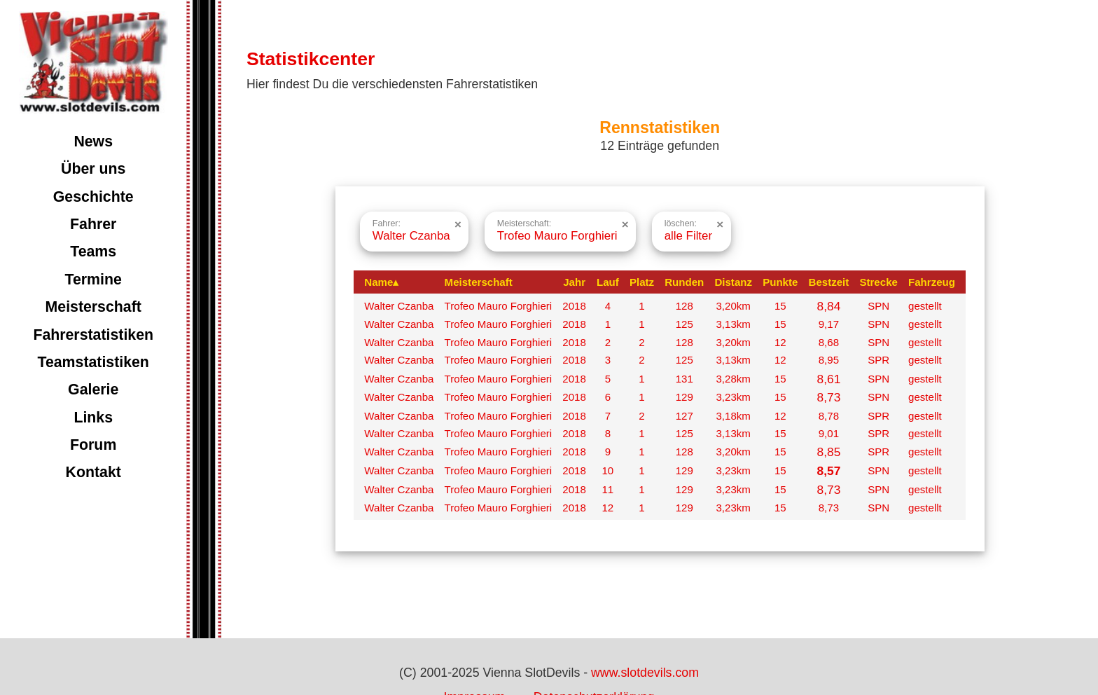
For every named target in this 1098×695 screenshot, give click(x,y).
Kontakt (93, 472)
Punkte (780, 282)
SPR (878, 360)
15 (780, 306)
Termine (93, 279)
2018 (574, 306)
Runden (684, 282)
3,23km (733, 397)
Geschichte (93, 196)
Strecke (878, 282)
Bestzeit (829, 282)
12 (780, 342)
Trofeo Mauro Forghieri (499, 306)
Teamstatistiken (92, 362)
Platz (642, 282)
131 (684, 379)
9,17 (829, 324)
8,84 (829, 306)
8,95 (829, 360)
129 (684, 397)
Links (93, 417)
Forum (93, 444)
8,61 (829, 379)
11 (607, 489)
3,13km (733, 324)
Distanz (733, 282)
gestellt (925, 306)
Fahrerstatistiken (93, 334)
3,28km (733, 379)
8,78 (829, 416)
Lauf (608, 282)
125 (684, 324)
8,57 (829, 471)
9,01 (829, 433)
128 (684, 306)
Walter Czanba (398, 306)
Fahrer (93, 224)
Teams (93, 251)
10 (607, 470)
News (93, 141)
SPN (878, 306)
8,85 (829, 452)
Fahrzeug (931, 282)
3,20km (733, 306)
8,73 (829, 397)
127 (684, 416)
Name (381, 282)
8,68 (829, 342)
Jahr (574, 282)
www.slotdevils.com (645, 673)
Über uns (93, 168)
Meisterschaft (93, 306)
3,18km (733, 416)
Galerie (93, 389)
